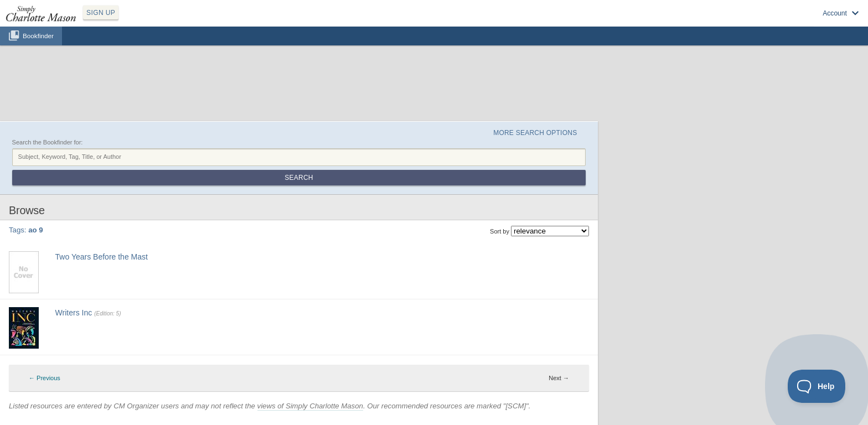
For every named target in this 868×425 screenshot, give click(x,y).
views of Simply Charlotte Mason (310, 406)
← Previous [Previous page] (44, 378)
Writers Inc (73, 312)
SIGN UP (100, 13)
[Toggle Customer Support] (817, 386)
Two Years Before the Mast (101, 256)
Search (299, 178)
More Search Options (535, 133)
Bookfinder (38, 35)
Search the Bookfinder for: (47, 142)
